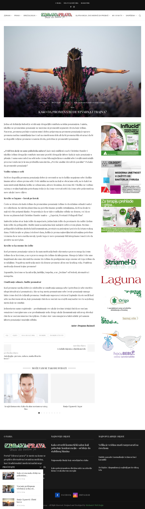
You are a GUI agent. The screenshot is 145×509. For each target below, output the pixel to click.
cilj (7, 335)
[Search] (140, 15)
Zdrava (7, 16)
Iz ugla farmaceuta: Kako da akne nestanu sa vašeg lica (26, 407)
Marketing (85, 3)
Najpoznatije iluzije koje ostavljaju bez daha (69, 460)
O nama (58, 3)
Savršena (130, 16)
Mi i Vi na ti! (117, 16)
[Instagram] (74, 7)
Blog (67, 102)
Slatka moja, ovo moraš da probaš (92, 16)
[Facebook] (70, 7)
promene (42, 335)
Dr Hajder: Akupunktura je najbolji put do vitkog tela (119, 468)
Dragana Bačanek (28, 335)
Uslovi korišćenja (71, 3)
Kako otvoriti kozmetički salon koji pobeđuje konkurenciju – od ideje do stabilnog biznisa (70, 448)
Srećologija (29, 16)
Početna (43, 102)
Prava (17, 16)
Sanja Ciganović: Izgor (72, 406)
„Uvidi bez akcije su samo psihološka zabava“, (25, 150)
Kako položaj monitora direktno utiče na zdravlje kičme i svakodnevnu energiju (71, 469)
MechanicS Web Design (94, 505)
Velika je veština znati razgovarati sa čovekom (118, 446)
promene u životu (56, 335)
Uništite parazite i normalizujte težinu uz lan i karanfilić (117, 458)
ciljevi (15, 335)
